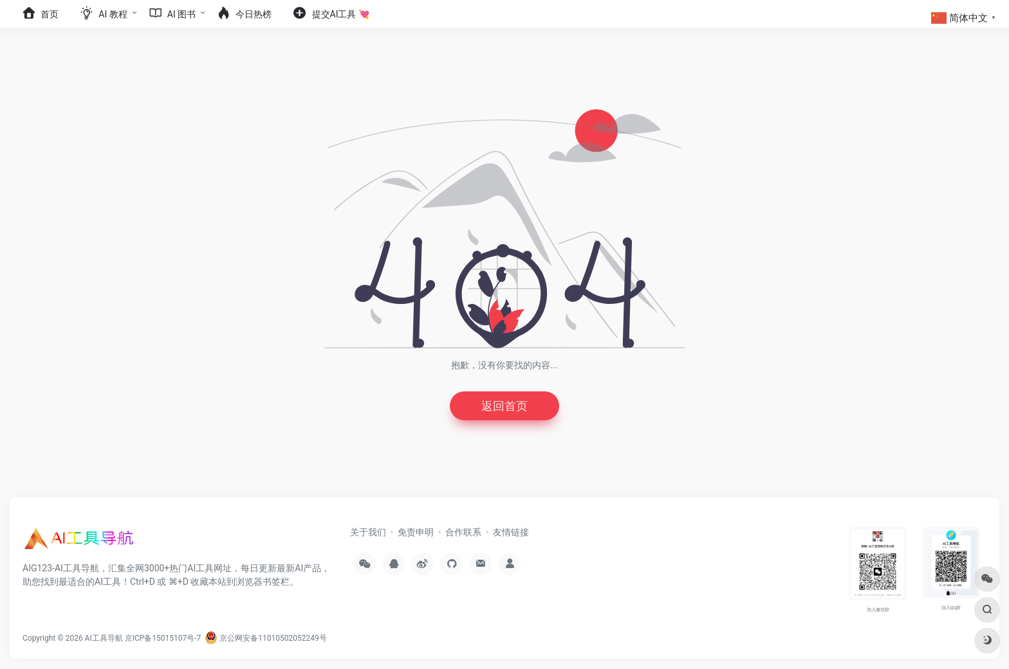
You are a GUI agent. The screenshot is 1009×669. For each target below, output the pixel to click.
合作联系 (463, 532)
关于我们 (368, 532)
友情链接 (511, 532)
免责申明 (416, 532)
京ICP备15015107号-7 (163, 638)
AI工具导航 (104, 638)
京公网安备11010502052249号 (265, 638)
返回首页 (504, 406)
